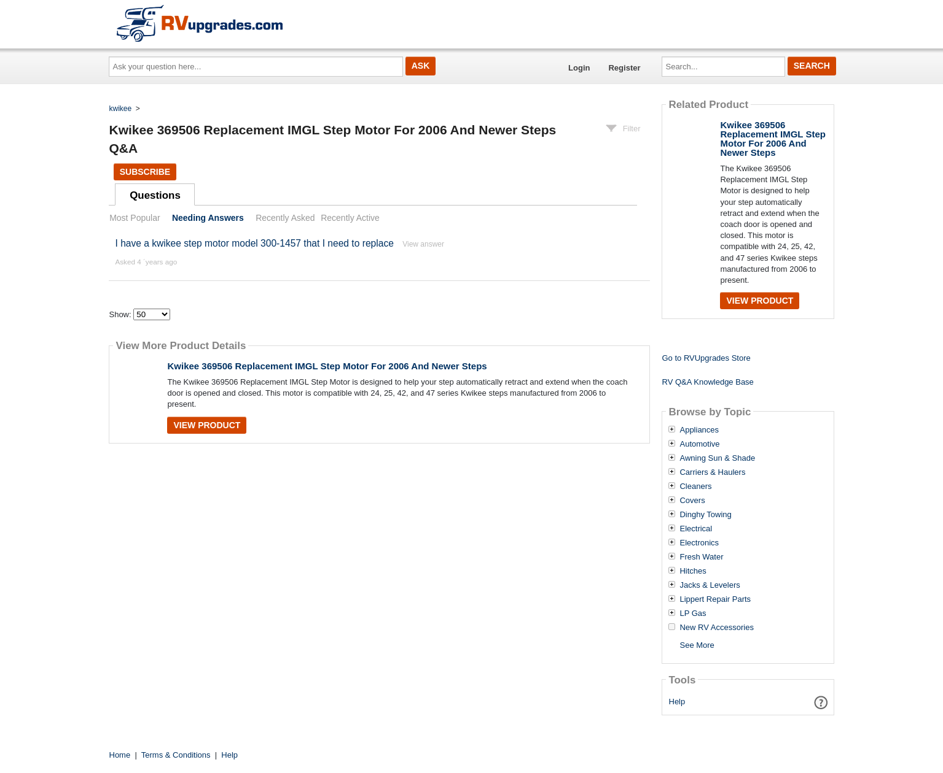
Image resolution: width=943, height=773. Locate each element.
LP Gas (692, 613)
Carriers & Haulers (712, 472)
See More (696, 645)
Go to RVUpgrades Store (706, 358)
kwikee (120, 108)
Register (624, 67)
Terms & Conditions (176, 755)
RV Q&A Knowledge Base (707, 381)
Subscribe (145, 172)
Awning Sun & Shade (717, 458)
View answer (423, 244)
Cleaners (695, 486)
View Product (206, 425)
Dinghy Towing (705, 514)
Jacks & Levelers (709, 585)
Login (579, 67)
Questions (155, 195)
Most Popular (134, 218)
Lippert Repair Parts (715, 599)
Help (677, 701)
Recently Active (350, 218)
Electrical (695, 529)
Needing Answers (208, 218)
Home (120, 755)
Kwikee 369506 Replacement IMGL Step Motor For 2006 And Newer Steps (327, 366)
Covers (692, 500)
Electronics (699, 543)
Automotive (699, 444)
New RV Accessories (716, 627)
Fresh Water (701, 557)
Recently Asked (285, 218)
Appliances (699, 430)
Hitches (692, 571)
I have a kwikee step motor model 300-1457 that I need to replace (254, 243)
